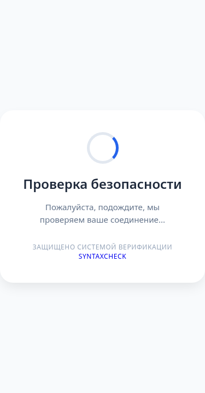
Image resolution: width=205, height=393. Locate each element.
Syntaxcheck (103, 256)
